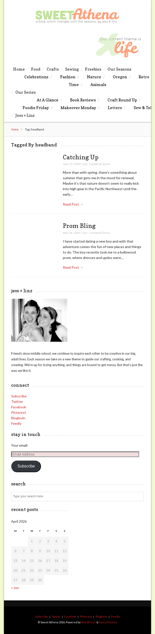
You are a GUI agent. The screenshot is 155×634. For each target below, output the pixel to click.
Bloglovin (18, 418)
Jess (84, 233)
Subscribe (19, 396)
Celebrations (36, 76)
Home (19, 69)
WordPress (88, 622)
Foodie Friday (36, 107)
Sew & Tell (143, 107)
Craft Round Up (122, 99)
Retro (144, 76)
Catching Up (80, 157)
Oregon (120, 76)
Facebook (18, 407)
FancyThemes (108, 622)
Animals (98, 84)
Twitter (17, 401)
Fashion (67, 76)
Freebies (93, 69)
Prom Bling (79, 225)
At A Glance (47, 99)
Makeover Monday (78, 107)
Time (74, 84)
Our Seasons (119, 69)
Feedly (16, 423)
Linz (84, 164)
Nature (94, 76)
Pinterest (18, 412)
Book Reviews (83, 99)
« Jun (15, 588)
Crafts (53, 69)
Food (35, 69)
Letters (115, 107)
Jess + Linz (25, 115)
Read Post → (73, 204)
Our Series (25, 92)
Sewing (72, 69)
